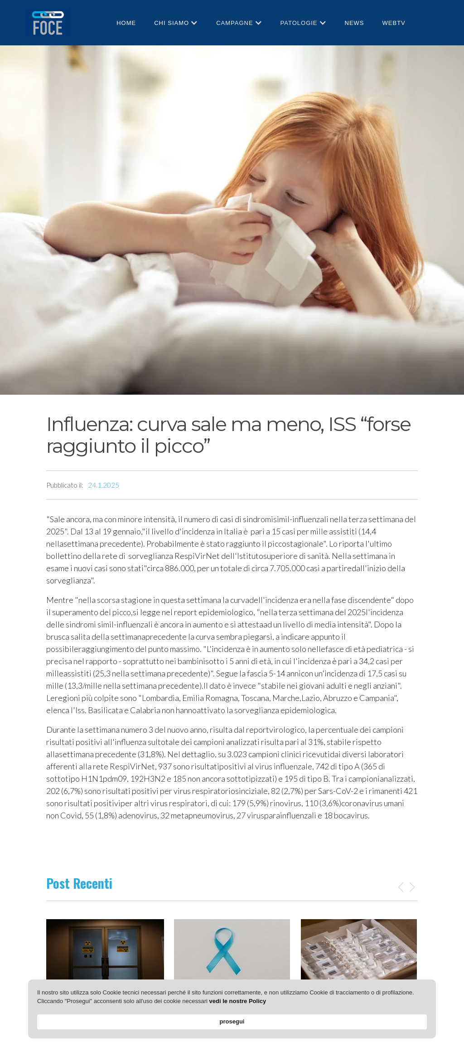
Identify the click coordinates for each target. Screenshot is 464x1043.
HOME (126, 23)
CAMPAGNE (234, 23)
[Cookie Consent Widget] (232, 1017)
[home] (48, 22)
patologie (299, 23)
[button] (176, 23)
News (354, 23)
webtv (394, 23)
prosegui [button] (405, 1017)
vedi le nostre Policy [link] (277, 1021)
